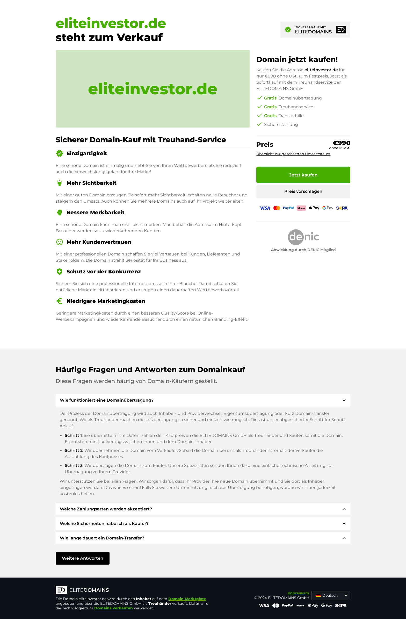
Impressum (298, 593)
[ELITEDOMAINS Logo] (133, 590)
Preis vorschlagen (303, 191)
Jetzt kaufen (303, 174)
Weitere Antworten (82, 558)
